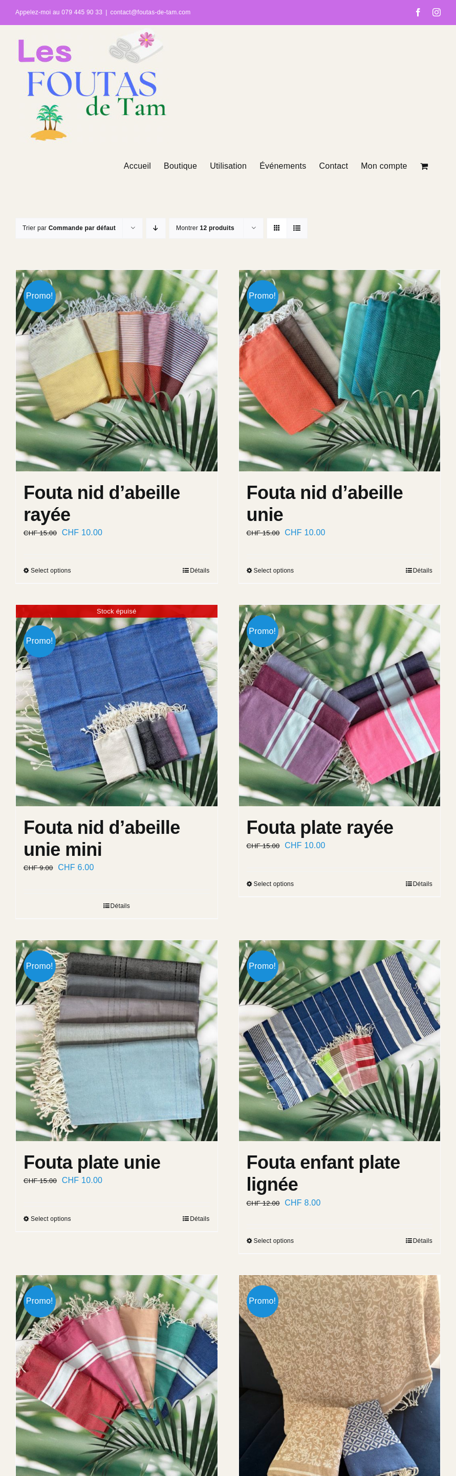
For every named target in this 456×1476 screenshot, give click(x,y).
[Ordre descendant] (156, 228)
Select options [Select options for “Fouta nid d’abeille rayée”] (51, 570)
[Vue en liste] (297, 228)
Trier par (69, 228)
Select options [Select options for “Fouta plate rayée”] (274, 884)
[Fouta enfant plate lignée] (340, 1041)
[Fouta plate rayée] (340, 705)
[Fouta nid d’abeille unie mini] (117, 705)
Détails (199, 570)
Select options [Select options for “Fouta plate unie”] (51, 1218)
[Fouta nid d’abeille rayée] (117, 370)
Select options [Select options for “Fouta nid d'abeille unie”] (274, 570)
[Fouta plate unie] (117, 1041)
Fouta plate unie (92, 1162)
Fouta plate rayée (320, 827)
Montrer (205, 228)
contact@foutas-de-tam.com (151, 12)
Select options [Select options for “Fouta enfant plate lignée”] (274, 1240)
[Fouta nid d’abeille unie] (340, 370)
